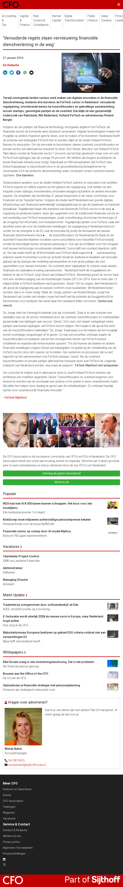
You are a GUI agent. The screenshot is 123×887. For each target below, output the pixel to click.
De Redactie (11, 65)
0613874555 (16, 760)
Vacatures (11, 546)
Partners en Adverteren (17, 789)
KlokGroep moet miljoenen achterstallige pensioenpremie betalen (47, 519)
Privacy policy (11, 842)
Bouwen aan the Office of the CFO (25, 673)
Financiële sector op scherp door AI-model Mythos (37, 531)
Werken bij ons (12, 836)
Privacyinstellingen (14, 853)
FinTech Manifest (16, 397)
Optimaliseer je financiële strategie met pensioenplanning (41, 685)
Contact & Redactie (15, 830)
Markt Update (14, 595)
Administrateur (13, 568)
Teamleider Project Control (21, 556)
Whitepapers (13, 652)
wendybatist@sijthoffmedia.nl (27, 765)
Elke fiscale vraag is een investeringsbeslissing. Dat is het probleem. (49, 662)
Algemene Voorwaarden (18, 847)
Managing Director (15, 579)
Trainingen (9, 806)
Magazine (9, 812)
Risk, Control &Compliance (41, 20)
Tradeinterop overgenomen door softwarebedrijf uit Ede (40, 605)
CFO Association (13, 801)
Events (7, 795)
